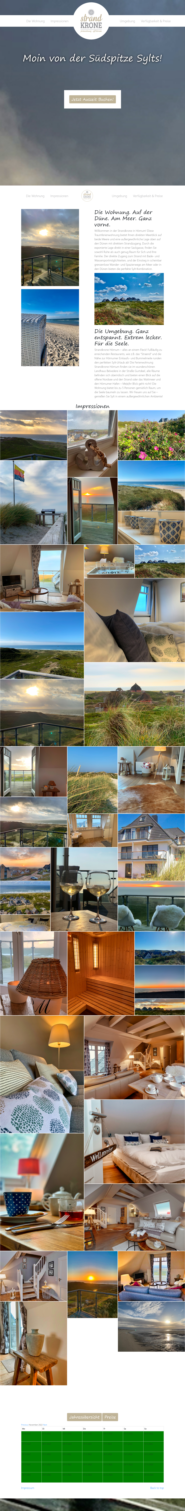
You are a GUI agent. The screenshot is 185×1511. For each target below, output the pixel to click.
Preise (110, 1417)
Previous (24, 1424)
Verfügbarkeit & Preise (156, 21)
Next (45, 1424)
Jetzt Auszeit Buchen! (92, 99)
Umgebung (127, 21)
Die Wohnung (35, 21)
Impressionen (59, 21)
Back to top (157, 1488)
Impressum (27, 1488)
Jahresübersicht (84, 1417)
